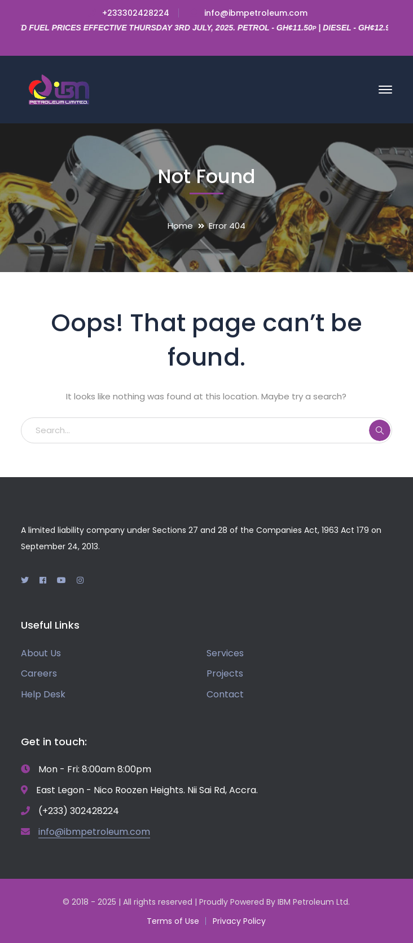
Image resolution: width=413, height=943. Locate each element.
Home (180, 226)
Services (225, 653)
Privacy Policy (239, 921)
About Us (41, 653)
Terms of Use (173, 921)
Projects (224, 673)
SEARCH (379, 430)
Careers (39, 673)
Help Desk (43, 694)
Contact (225, 694)
